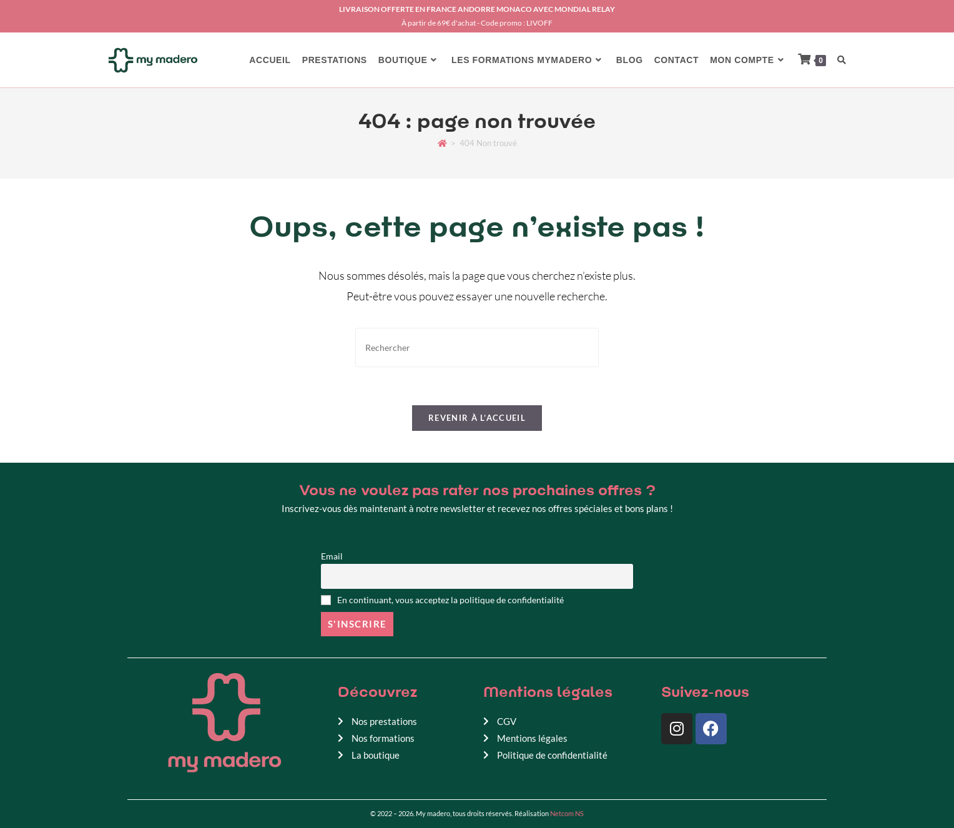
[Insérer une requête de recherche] (477, 347)
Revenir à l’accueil (477, 418)
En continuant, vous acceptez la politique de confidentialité (442, 600)
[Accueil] (442, 143)
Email (332, 556)
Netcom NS (567, 813)
